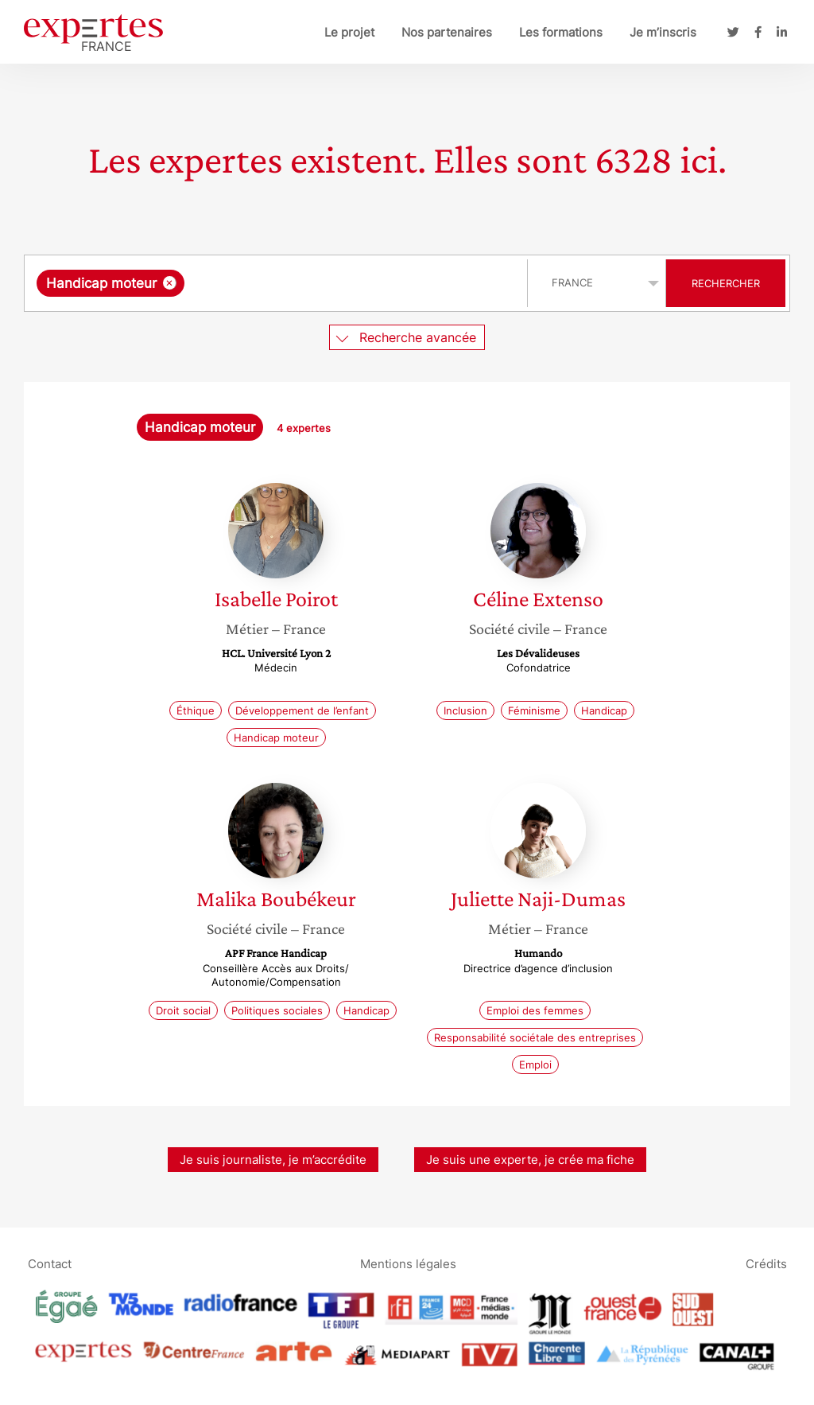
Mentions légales (408, 1263)
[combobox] (278, 283)
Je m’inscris (663, 32)
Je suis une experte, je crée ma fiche (530, 1159)
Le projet (349, 32)
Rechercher (726, 283)
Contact (50, 1263)
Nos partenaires (446, 32)
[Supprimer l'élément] (169, 283)
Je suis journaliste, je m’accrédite (273, 1159)
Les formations (561, 32)
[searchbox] (352, 283)
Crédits (766, 1263)
